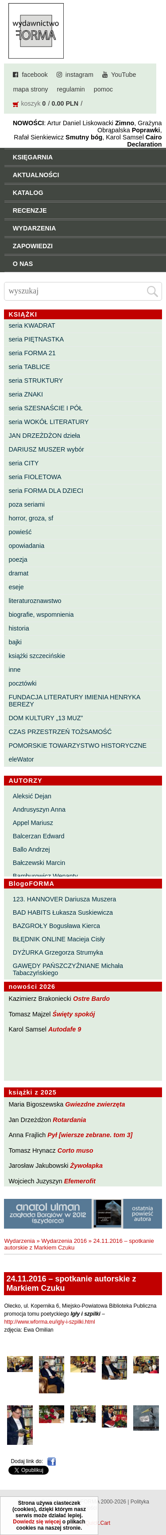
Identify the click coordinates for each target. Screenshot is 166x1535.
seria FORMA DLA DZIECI (45, 490)
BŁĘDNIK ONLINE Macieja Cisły (59, 939)
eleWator (21, 759)
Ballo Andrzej (31, 849)
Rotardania (69, 1119)
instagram (79, 74)
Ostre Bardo (91, 998)
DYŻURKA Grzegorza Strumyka (58, 952)
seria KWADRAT (31, 325)
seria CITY (23, 463)
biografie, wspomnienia (40, 614)
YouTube (123, 74)
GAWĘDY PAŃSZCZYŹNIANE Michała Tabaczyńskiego (68, 969)
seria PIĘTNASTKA (36, 339)
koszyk (30, 103)
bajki (15, 642)
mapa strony (30, 89)
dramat (18, 573)
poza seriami (26, 504)
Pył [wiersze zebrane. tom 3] (89, 1134)
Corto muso (75, 1150)
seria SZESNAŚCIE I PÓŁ (45, 408)
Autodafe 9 (64, 1029)
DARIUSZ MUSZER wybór (46, 449)
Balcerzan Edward (39, 836)
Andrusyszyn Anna (39, 809)
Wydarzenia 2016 (64, 1241)
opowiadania (26, 545)
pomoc (103, 89)
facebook (34, 74)
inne (14, 669)
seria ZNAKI (25, 394)
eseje (15, 587)
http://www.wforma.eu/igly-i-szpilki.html (49, 1322)
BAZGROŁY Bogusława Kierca (56, 925)
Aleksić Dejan (32, 796)
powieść (19, 531)
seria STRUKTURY (35, 380)
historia (18, 628)
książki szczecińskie (36, 655)
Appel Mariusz (33, 822)
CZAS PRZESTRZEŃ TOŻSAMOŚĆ (60, 731)
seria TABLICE (29, 366)
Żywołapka (86, 1165)
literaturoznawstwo (34, 600)
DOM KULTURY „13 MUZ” (45, 718)
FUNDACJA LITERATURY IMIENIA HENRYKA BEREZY (74, 701)
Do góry (156, 1502)
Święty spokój (74, 1014)
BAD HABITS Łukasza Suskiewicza (63, 912)
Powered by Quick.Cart (83, 1523)
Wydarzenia (19, 1241)
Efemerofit (80, 1181)
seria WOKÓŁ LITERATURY (48, 421)
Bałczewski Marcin (39, 862)
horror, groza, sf (30, 518)
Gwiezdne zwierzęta (95, 1104)
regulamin (71, 89)
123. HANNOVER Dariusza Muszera (64, 899)
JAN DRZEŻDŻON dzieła (44, 435)
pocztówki (22, 683)
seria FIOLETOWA (34, 476)
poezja (17, 559)
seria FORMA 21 (31, 353)
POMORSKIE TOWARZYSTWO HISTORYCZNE (77, 745)
